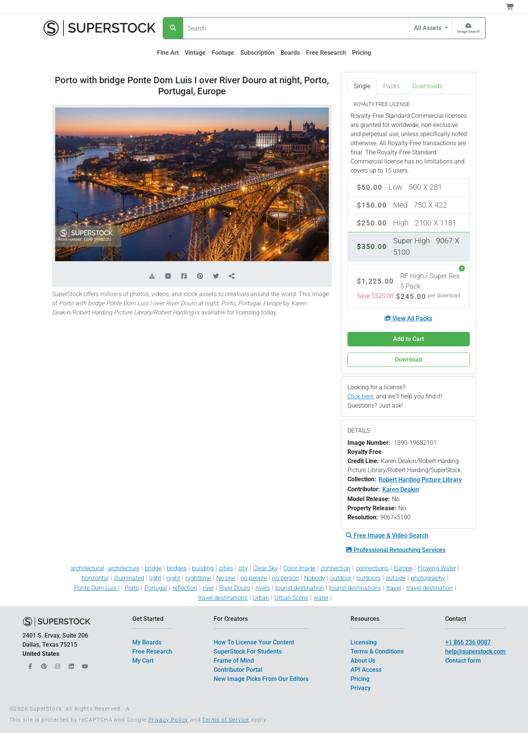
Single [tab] (362, 86)
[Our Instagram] (56, 664)
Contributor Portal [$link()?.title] (238, 669)
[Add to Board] (168, 276)
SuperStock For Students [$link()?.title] (248, 651)
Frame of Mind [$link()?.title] (234, 660)
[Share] (232, 276)
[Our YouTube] (84, 664)
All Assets (428, 28)
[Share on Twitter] (216, 276)
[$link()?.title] (168, 52)
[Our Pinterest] (43, 664)
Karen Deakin (400, 489)
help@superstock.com (475, 651)
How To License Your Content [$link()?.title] (254, 642)
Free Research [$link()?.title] (152, 651)
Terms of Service (225, 720)
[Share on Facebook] (184, 276)
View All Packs (408, 318)
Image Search (468, 31)
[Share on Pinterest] (200, 276)
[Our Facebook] (29, 664)
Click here (360, 396)
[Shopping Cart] (514, 6)
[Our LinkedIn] (70, 664)
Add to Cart (408, 339)
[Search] (173, 28)
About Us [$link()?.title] (362, 660)
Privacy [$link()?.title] (360, 688)
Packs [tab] (391, 86)
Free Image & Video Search (387, 535)
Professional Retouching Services (396, 550)
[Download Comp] (152, 276)
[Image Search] (468, 28)
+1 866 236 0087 (468, 642)
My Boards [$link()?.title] (147, 642)
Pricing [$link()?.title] (359, 678)
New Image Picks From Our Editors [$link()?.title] (261, 678)
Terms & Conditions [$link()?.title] (377, 651)
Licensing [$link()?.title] (363, 642)
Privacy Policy (168, 720)
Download (408, 359)
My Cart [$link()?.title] (143, 660)
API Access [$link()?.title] (366, 669)
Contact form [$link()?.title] (463, 660)
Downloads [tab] (427, 86)
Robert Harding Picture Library (420, 479)
